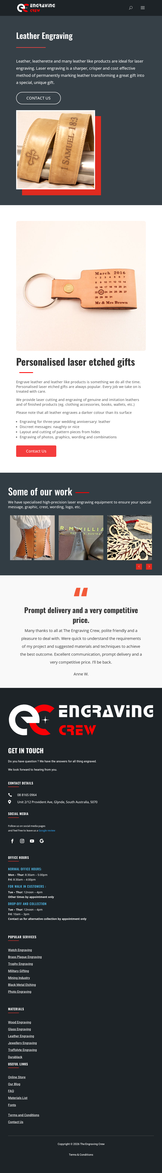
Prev (139, 567)
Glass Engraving (19, 1029)
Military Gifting (18, 971)
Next (149, 567)
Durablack (15, 1057)
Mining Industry (19, 978)
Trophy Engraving (20, 964)
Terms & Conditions (81, 1155)
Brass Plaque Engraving (25, 957)
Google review (47, 830)
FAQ (11, 1091)
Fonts (12, 1105)
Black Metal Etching (22, 984)
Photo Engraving (19, 991)
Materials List (17, 1098)
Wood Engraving (19, 1022)
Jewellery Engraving (22, 1043)
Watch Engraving (20, 950)
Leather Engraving (21, 1036)
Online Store (17, 1077)
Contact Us (38, 98)
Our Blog (14, 1084)
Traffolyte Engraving (22, 1050)
